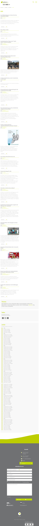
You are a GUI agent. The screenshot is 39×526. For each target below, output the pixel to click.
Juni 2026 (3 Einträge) (7, 330)
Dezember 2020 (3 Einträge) (8, 395)
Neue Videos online (4, 29)
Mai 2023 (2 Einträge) (7, 366)
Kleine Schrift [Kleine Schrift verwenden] (6, 4)
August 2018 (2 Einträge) (7, 424)
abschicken (19, 499)
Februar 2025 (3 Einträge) (7, 343)
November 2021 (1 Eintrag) (8, 385)
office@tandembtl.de (28, 458)
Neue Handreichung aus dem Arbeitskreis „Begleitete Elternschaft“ (9, 108)
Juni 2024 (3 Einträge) (7, 352)
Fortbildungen (25, 305)
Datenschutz (21, 519)
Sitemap (24, 519)
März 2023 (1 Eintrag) (7, 368)
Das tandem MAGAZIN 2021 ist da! (7, 156)
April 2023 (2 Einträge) (7, 367)
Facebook (3, 318)
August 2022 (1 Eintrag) (7, 375)
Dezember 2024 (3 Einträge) (8, 346)
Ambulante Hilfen (15, 303)
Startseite (4, 2)
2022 (4, 371)
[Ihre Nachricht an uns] (19, 490)
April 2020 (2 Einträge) (7, 400)
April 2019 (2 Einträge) (7, 415)
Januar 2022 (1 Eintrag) (7, 382)
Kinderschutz (29, 303)
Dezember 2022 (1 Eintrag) (8, 372)
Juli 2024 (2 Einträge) (7, 351)
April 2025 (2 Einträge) (7, 341)
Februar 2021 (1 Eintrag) (7, 392)
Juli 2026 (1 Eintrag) (7, 329)
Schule (3, 306)
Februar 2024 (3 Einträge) (7, 356)
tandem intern (19, 305)
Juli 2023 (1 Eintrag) (7, 364)
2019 (4, 405)
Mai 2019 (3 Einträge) (7, 414)
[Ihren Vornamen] (19, 475)
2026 (4, 328)
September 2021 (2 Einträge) (8, 387)
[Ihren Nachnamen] (19, 472)
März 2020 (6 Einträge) (7, 402)
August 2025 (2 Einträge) (7, 336)
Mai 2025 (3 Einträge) (7, 340)
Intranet (15, 519)
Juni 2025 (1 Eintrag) (7, 339)
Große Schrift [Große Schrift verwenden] (7, 4)
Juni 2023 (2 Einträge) (7, 365)
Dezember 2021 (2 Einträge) (8, 384)
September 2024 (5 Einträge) (8, 350)
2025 (4, 333)
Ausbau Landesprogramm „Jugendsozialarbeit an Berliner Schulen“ (8, 125)
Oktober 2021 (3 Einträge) (8, 386)
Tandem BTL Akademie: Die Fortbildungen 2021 (9, 285)
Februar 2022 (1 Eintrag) (7, 381)
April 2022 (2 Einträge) (7, 378)
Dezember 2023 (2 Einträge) (8, 360)
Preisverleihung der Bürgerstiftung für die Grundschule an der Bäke (9, 90)
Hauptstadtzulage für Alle (5, 171)
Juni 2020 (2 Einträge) (7, 398)
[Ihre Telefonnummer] (19, 480)
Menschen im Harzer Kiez (7, 305)
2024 (4, 345)
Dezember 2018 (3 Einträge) (8, 419)
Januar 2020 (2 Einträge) (7, 404)
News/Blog (6, 7)
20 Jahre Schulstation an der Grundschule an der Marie (9, 79)
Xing (8, 318)
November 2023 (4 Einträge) (8, 361)
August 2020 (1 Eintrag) (7, 397)
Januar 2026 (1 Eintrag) (7, 332)
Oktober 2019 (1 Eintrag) (7, 408)
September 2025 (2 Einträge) (8, 335)
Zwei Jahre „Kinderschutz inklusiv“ (7, 188)
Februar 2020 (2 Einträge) (7, 403)
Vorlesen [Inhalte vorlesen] (9, 4)
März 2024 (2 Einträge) (7, 355)
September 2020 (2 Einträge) (8, 396)
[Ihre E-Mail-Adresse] (19, 477)
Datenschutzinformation (26, 482)
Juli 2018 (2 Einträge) (7, 425)
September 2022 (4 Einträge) (8, 374)
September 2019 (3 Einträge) (8, 409)
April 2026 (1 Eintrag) (7, 331)
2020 (4, 394)
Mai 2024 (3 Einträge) (7, 353)
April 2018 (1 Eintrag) (7, 427)
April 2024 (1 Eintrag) (7, 354)
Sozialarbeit (10, 306)
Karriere (24, 460)
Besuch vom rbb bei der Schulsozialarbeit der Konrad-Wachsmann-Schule (9, 272)
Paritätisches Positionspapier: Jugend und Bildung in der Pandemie (9, 205)
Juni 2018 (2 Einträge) (7, 426)
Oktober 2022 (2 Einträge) (8, 373)
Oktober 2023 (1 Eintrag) (7, 362)
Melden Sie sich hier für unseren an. (26, 463)
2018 (4, 418)
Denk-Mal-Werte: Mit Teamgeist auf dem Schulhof (8, 223)
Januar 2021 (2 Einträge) (7, 393)
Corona (9, 303)
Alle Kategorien (5, 303)
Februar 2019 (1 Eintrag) (7, 417)
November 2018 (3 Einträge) (8, 420)
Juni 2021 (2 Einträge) (7, 388)
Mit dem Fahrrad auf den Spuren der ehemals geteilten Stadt (8, 56)
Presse (6, 306)
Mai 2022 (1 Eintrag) (7, 377)
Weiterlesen (4, 27)
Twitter (5, 318)
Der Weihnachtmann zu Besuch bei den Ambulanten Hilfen (8, 16)
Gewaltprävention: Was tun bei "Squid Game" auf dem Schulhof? (8, 42)
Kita (33, 305)
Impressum (17, 519)
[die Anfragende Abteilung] (19, 470)
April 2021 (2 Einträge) (7, 391)
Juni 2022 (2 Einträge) (7, 376)
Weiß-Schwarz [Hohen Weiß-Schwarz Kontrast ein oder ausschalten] (4, 4)
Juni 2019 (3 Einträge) (7, 413)
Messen (14, 305)
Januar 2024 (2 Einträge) (7, 357)
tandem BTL (2, 7)
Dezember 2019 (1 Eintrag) (8, 406)
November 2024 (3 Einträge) (8, 347)
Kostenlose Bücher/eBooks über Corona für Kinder (9, 248)
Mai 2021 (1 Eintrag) (7, 389)
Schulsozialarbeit (22, 303)
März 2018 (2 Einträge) (7, 428)
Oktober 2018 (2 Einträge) (8, 421)
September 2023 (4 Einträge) (8, 363)
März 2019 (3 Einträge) (7, 416)
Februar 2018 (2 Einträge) (7, 429)
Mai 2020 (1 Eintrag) (7, 399)
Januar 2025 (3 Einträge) (7, 344)
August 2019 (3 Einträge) (7, 410)
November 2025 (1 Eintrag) (8, 334)
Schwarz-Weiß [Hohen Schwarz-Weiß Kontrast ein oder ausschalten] (3, 4)
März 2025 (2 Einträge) (7, 342)
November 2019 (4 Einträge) (8, 407)
